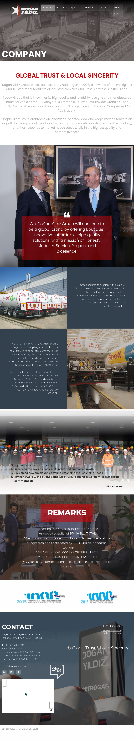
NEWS (116, 7)
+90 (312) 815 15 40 (14, 645)
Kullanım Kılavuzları (113, 633)
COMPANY (48, 7)
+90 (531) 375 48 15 (30, 652)
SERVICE (89, 7)
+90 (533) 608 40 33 (26, 659)
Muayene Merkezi (112, 631)
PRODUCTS (61, 7)
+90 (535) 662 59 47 (34, 655)
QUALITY (75, 7)
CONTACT (115, 14)
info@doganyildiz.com (14, 666)
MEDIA (103, 7)
